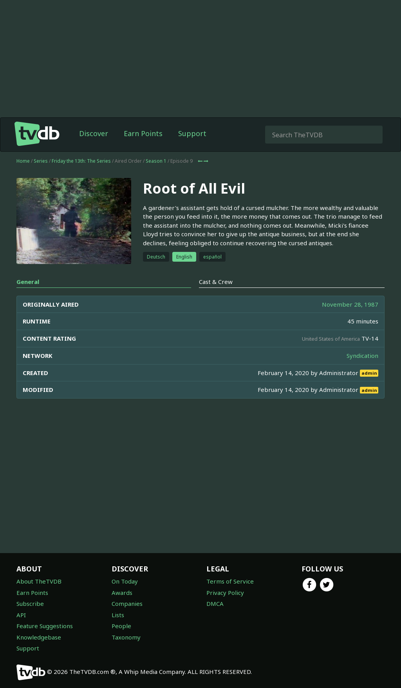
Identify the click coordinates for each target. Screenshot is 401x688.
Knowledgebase (38, 637)
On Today (125, 581)
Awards (122, 592)
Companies (127, 603)
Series (41, 161)
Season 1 (156, 161)
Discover (93, 133)
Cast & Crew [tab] (216, 282)
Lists (118, 615)
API (21, 615)
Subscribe (30, 603)
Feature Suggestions (44, 626)
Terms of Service (230, 581)
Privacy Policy (225, 592)
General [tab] (27, 282)
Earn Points (143, 133)
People (121, 626)
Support (192, 133)
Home (23, 161)
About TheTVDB (38, 581)
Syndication (362, 355)
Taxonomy (126, 637)
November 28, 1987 (350, 304)
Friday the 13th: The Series (81, 161)
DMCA (215, 603)
